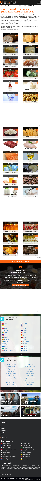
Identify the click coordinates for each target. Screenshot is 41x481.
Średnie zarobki (4, 430)
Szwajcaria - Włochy (11, 384)
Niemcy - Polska (11, 366)
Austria (24, 339)
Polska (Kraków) (6, 452)
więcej (20, 354)
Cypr (24, 345)
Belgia (24, 337)
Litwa (24, 335)
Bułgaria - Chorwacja (11, 378)
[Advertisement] (20, 267)
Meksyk (24, 458)
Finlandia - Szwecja (11, 373)
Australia (25, 330)
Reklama (2, 432)
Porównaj (3, 428)
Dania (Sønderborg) (7, 447)
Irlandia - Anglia (11, 375)
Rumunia (25, 343)
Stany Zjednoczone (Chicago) (9, 456)
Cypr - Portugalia (30, 364)
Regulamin (3, 434)
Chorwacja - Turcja (30, 366)
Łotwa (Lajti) (5, 454)
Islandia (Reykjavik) (27, 456)
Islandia (25, 326)
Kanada (25, 323)
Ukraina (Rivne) (26, 454)
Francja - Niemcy (11, 380)
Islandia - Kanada (11, 369)
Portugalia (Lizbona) (27, 447)
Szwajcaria (25, 334)
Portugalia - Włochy (30, 382)
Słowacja (25, 350)
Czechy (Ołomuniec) (7, 445)
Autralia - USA (30, 369)
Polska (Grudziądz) (7, 450)
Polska (5, 323)
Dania (5, 328)
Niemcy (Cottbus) (6, 443)
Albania (24, 332)
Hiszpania (6, 339)
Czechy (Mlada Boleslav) (28, 449)
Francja (24, 325)
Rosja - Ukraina (30, 373)
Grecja (5, 343)
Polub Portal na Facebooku (20, 261)
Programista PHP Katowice (33, 479)
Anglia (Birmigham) (27, 445)
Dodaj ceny (3, 426)
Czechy (6, 345)
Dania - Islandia (30, 375)
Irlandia (5, 332)
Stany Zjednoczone (8, 350)
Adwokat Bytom (4, 472)
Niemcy (6, 325)
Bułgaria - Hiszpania (30, 378)
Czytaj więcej (3, 470)
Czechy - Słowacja (30, 377)
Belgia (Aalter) (26, 459)
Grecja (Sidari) (6, 459)
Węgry (24, 328)
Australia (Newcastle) (27, 450)
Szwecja (6, 341)
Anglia (5, 326)
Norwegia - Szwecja (11, 382)
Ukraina (6, 346)
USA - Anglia (30, 384)
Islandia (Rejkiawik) (7, 458)
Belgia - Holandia (11, 368)
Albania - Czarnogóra (11, 377)
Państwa (2, 425)
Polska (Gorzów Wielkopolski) (9, 449)
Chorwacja (6, 334)
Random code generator (6, 474)
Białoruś (25, 346)
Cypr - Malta (30, 371)
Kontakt (2, 435)
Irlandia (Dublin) (26, 443)
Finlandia (25, 348)
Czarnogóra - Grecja (30, 380)
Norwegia (6, 335)
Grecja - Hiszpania (11, 364)
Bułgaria (6, 348)
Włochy (5, 337)
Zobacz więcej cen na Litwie (20, 285)
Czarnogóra (26, 341)
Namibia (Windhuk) (27, 452)
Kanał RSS (4, 437)
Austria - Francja (11, 371)
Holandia (6, 330)
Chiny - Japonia (30, 368)
